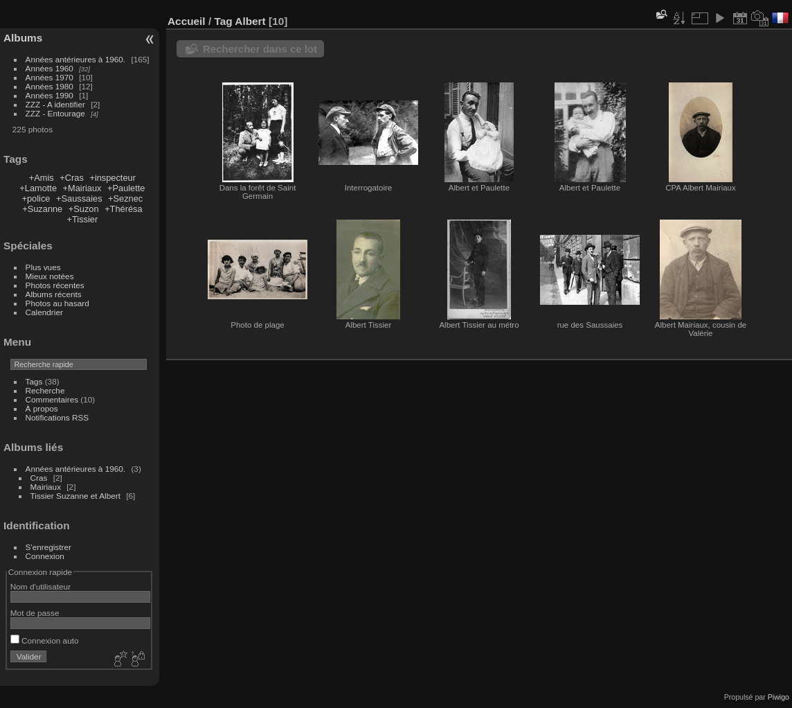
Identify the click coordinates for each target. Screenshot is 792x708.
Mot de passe (35, 612)
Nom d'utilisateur (40, 586)
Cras (39, 477)
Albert (250, 21)
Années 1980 (49, 86)
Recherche (45, 390)
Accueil (187, 21)
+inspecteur (112, 177)
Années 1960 (49, 68)
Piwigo (778, 697)
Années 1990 (49, 95)
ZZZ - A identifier (55, 104)
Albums (22, 38)
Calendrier (44, 312)
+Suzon (84, 209)
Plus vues (43, 267)
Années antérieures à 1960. (76, 59)
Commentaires (52, 399)
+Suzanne (42, 209)
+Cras (72, 177)
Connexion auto (44, 640)
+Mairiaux (82, 188)
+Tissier (82, 219)
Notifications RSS (57, 417)
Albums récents (54, 294)
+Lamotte (38, 188)
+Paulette (126, 188)
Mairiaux (45, 486)
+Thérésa (123, 209)
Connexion (45, 555)
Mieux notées (50, 276)
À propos (42, 408)
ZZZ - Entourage (55, 113)
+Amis (41, 177)
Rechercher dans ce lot (260, 49)
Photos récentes (55, 285)
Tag (223, 21)
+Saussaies (79, 198)
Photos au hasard (57, 303)
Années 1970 (49, 77)
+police (36, 198)
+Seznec (125, 198)
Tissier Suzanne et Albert (75, 495)
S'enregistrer (48, 546)
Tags (34, 381)
